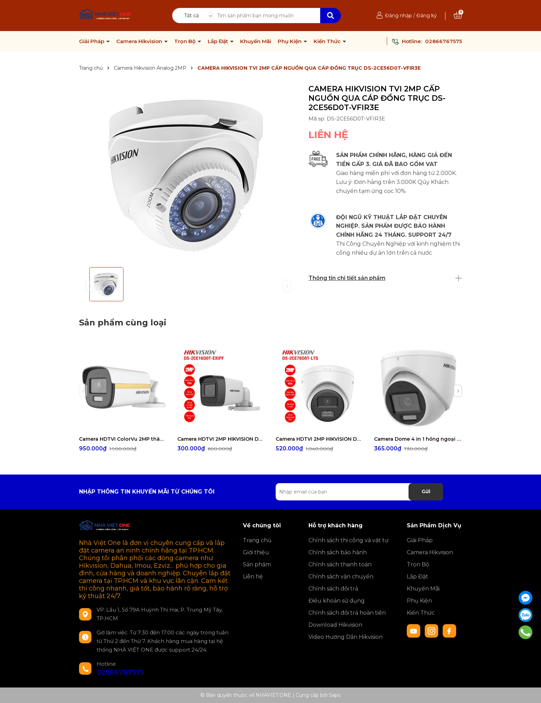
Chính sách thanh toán (340, 564)
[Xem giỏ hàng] (458, 15)
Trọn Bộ (185, 41)
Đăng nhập (398, 15)
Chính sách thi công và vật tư (348, 540)
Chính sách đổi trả (333, 588)
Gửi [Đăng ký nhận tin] (426, 491)
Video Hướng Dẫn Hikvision (345, 637)
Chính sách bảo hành (337, 552)
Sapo (335, 695)
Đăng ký (426, 15)
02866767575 (443, 41)
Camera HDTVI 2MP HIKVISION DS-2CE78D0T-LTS (320, 439)
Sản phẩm (257, 564)
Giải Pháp (92, 41)
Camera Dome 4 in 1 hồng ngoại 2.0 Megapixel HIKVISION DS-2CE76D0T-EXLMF (418, 439)
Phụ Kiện (290, 41)
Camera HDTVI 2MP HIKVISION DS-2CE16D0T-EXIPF (221, 439)
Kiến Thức (328, 41)
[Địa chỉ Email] (359, 491)
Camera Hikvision (140, 41)
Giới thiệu (256, 552)
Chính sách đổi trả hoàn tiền (347, 612)
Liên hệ (253, 576)
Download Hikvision (335, 625)
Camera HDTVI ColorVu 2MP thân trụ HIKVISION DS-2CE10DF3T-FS (123, 439)
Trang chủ (257, 540)
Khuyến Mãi (255, 41)
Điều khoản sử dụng (336, 600)
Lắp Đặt (218, 41)
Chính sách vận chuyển (340, 576)
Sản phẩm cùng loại (122, 323)
